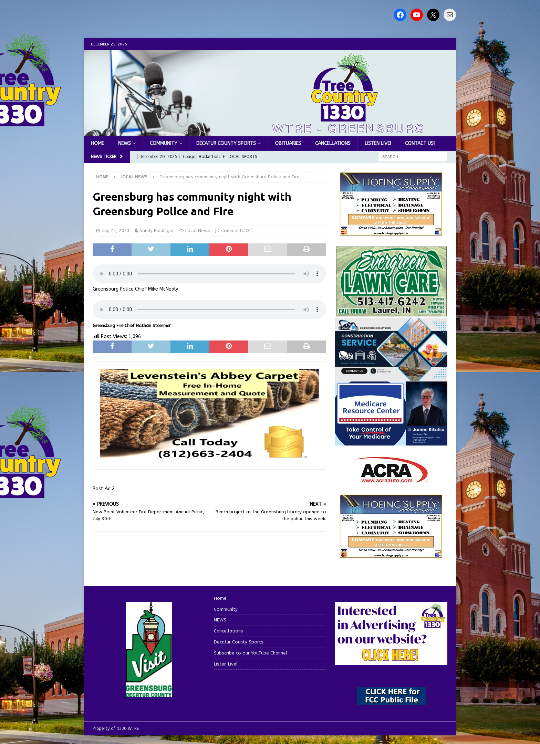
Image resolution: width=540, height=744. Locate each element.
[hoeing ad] (391, 232)
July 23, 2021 (116, 230)
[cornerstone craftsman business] (391, 377)
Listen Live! (378, 143)
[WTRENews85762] (391, 554)
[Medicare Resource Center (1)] (391, 441)
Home (97, 143)
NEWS (124, 143)
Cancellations (333, 143)
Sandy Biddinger (156, 230)
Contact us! (420, 143)
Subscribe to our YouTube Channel (250, 653)
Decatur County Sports (226, 143)
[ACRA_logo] (391, 479)
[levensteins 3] (209, 458)
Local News (197, 230)
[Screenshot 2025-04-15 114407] (391, 313)
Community (163, 143)
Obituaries (288, 143)
